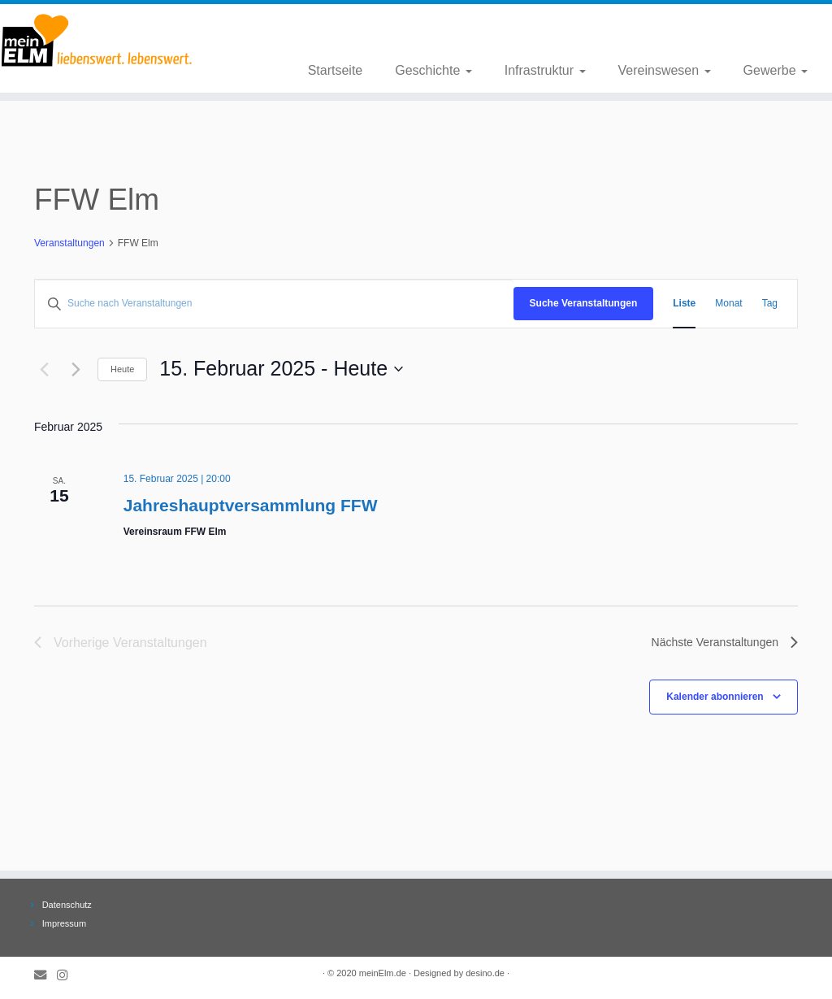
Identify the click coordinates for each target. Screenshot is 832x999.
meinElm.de (382, 973)
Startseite (335, 70)
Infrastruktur (545, 70)
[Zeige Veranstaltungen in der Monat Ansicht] (728, 304)
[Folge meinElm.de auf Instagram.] (67, 975)
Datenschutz (67, 905)
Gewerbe (775, 70)
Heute (122, 369)
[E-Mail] (45, 975)
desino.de (485, 973)
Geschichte (433, 70)
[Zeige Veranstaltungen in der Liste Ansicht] (684, 304)
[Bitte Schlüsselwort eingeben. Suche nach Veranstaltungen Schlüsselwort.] (274, 304)
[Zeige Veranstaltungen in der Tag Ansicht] (770, 304)
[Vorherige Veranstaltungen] (44, 369)
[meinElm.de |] (97, 40)
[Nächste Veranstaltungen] (75, 369)
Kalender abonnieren (714, 696)
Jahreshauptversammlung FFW (251, 505)
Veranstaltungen (69, 243)
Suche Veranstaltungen (584, 303)
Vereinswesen (664, 70)
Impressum (64, 923)
